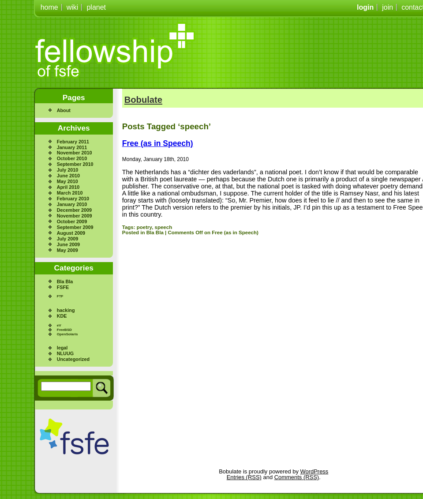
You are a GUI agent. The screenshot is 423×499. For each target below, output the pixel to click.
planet (96, 7)
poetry (144, 227)
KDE (62, 316)
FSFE (63, 287)
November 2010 (74, 152)
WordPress (314, 471)
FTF (60, 296)
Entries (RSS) (244, 477)
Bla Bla (65, 281)
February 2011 (73, 141)
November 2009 (74, 215)
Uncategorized (73, 359)
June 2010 (68, 175)
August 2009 (71, 233)
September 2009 (75, 227)
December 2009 (74, 210)
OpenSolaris (67, 334)
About (64, 110)
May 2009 (67, 250)
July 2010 (68, 170)
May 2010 (67, 181)
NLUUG (65, 353)
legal (62, 347)
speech (163, 227)
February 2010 (73, 198)
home (49, 7)
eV (59, 325)
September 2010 (75, 164)
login (365, 7)
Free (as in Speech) (157, 143)
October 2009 (72, 221)
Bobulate (143, 100)
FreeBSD (64, 330)
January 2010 (72, 204)
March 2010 (70, 192)
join (387, 7)
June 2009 (68, 244)
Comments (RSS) (296, 477)
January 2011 (72, 147)
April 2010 (68, 187)
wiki (73, 7)
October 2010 (72, 158)
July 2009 (68, 238)
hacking (66, 310)
